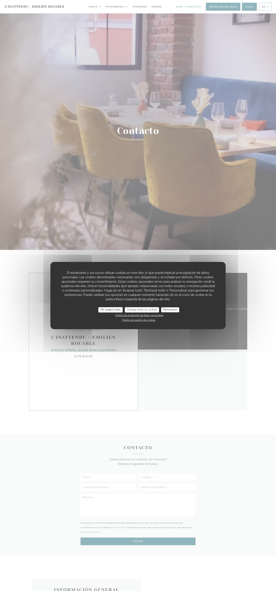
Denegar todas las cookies (142, 309)
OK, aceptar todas (110, 309)
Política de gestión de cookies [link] (138, 320)
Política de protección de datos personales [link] (139, 315)
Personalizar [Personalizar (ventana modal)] (170, 309)
